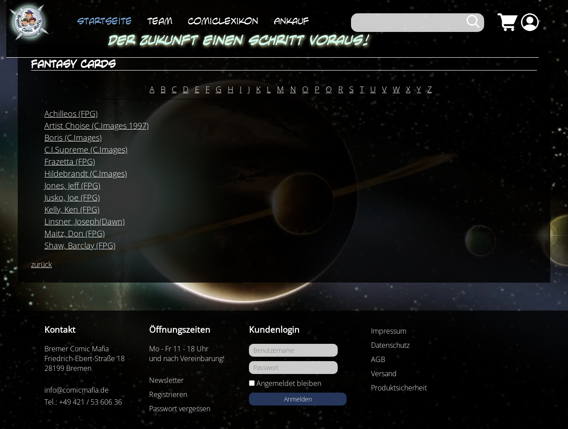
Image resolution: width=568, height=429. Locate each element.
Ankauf (291, 21)
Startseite (104, 21)
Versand (384, 373)
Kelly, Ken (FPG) (71, 209)
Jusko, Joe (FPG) (72, 197)
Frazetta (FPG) (69, 161)
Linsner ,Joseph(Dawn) (84, 221)
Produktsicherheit (399, 388)
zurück (41, 264)
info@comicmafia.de (76, 390)
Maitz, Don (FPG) (74, 233)
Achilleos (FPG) (71, 113)
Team (159, 21)
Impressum (388, 331)
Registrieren (168, 394)
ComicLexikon (223, 21)
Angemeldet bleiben (288, 383)
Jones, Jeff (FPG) (72, 185)
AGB (378, 359)
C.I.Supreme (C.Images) (85, 149)
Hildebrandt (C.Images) (85, 173)
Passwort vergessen (179, 408)
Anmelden (298, 399)
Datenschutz (390, 345)
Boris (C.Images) (73, 137)
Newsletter (166, 380)
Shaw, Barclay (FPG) (79, 245)
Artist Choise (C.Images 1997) (96, 125)
